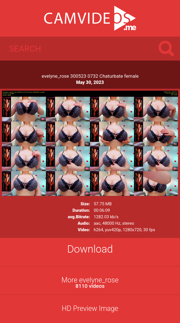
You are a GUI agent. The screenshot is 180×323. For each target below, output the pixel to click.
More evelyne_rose (90, 282)
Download (90, 249)
